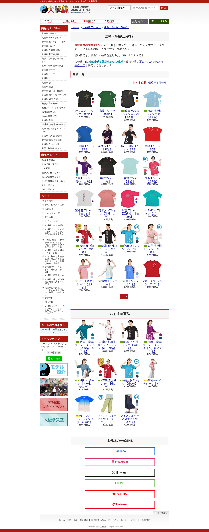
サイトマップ (51, 221)
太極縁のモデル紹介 (54, 225)
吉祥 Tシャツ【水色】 (130, 169)
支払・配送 (72, 520)
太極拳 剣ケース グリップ (54, 95)
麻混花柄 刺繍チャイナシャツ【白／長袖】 (107, 335)
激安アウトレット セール (54, 108)
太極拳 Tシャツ (49, 33)
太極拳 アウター (49, 70)
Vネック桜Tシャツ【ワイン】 (152, 272)
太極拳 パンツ (48, 46)
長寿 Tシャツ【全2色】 (152, 169)
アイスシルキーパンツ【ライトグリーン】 (107, 409)
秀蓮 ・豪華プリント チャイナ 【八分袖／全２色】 (85, 336)
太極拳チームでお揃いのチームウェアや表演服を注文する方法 (54, 232)
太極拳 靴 (46, 78)
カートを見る (159, 21)
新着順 (162, 82)
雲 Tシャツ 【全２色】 (130, 272)
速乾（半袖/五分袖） (116, 27)
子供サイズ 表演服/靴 (52, 136)
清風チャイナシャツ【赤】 (152, 371)
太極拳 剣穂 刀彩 (50, 99)
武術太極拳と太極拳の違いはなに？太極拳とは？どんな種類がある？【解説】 (54, 259)
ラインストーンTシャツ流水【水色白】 (85, 409)
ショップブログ (90, 21)
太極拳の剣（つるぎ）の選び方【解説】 (53, 269)
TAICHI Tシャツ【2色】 (152, 201)
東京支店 (49, 298)
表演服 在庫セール (50, 103)
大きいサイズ (48, 185)
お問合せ (110, 21)
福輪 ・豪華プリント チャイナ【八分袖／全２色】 (152, 336)
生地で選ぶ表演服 (50, 164)
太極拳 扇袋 (47, 87)
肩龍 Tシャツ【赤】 (152, 137)
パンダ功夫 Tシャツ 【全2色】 (85, 274)
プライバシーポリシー (118, 520)
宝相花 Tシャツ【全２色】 (85, 201)
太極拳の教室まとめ (54, 275)
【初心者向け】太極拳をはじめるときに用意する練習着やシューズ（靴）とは (54, 243)
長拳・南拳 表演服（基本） (52, 60)
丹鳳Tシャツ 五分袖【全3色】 (85, 169)
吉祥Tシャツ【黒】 (107, 169)
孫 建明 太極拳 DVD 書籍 (54, 124)
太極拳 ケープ (48, 74)
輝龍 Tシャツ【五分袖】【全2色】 (130, 203)
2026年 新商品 (48, 160)
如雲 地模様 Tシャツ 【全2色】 (152, 239)
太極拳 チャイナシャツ (52, 37)
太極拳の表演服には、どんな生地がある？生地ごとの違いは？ (54, 291)
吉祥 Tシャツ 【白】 (107, 272)
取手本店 (49, 217)
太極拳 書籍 (47, 120)
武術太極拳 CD (49, 112)
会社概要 (49, 201)
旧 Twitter (119, 472)
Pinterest (119, 504)
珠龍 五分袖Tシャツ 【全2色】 (107, 239)
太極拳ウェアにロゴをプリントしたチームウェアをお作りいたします (54, 309)
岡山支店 (49, 302)
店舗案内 (146, 520)
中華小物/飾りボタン (51, 148)
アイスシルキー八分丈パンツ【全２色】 (130, 409)
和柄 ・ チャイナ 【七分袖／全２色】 (85, 373)
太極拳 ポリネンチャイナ (54, 42)
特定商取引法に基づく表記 (93, 520)
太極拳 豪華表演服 (50, 54)
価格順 (152, 82)
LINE (119, 483)
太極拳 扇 (46, 82)
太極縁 (103, 526)
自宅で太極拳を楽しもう (53, 181)
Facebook (119, 451)
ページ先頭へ (161, 513)
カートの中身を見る (53, 325)
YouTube (119, 493)
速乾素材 (46, 168)
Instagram (120, 461)
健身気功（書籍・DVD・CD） (53, 130)
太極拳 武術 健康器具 (52, 140)
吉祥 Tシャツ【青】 (85, 137)
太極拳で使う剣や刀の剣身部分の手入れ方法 (54, 281)
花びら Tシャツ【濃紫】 (107, 137)
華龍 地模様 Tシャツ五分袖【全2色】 (130, 104)
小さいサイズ (48, 189)
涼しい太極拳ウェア (51, 177)
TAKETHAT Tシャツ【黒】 (130, 137)
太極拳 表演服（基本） (52, 50)
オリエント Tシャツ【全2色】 (85, 102)
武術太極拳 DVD (49, 116)
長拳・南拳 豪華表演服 (52, 66)
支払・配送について (70, 21)
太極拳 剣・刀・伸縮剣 (52, 91)
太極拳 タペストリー (51, 144)
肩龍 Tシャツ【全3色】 (107, 102)
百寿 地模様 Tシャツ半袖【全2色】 (152, 104)
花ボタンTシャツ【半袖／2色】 (107, 203)
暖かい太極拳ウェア (51, 173)
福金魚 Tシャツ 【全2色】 (130, 237)
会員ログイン (139, 21)
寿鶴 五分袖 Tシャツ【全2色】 (85, 239)
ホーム (50, 21)
